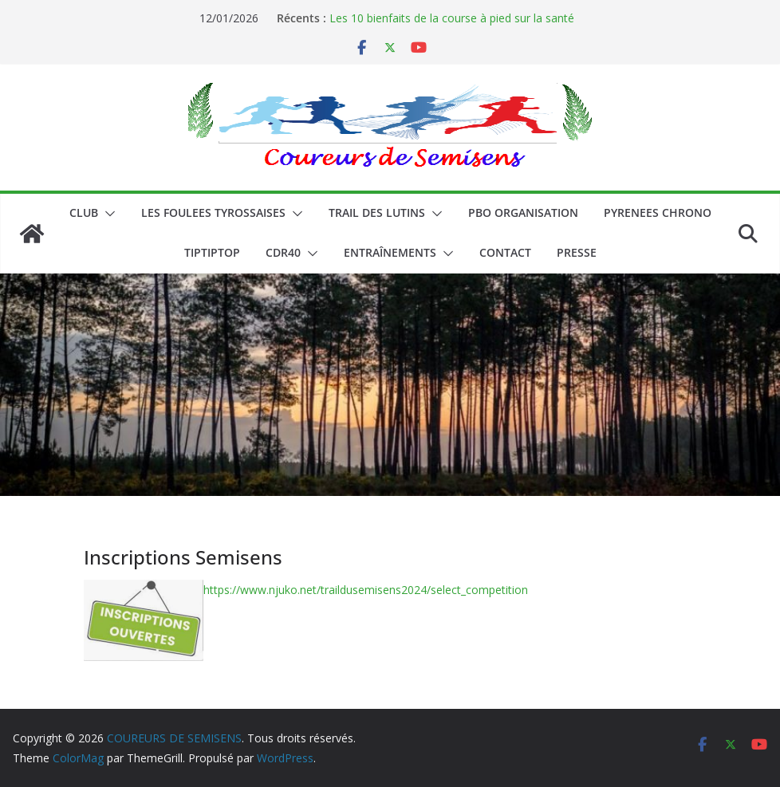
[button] (107, 214)
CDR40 (283, 252)
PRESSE (577, 252)
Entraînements (390, 252)
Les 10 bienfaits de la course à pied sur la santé (451, 18)
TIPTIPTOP (212, 252)
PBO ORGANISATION (523, 212)
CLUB (83, 212)
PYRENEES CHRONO (657, 212)
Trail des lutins (377, 212)
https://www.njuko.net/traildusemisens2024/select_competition (365, 589)
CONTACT (505, 252)
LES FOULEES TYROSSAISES (213, 212)
